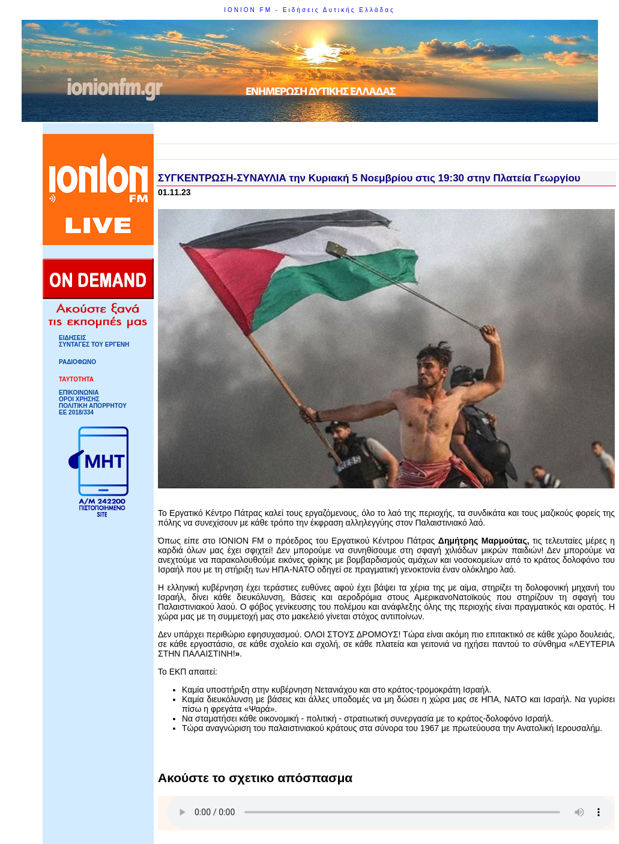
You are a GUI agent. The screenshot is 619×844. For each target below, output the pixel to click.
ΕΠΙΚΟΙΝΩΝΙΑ (78, 392)
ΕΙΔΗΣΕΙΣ (72, 338)
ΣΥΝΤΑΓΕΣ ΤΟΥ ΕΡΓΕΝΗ (94, 344)
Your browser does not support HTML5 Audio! (390, 812)
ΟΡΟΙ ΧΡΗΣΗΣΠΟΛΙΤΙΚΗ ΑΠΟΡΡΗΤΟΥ (93, 402)
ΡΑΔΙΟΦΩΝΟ (77, 362)
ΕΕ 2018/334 (76, 412)
